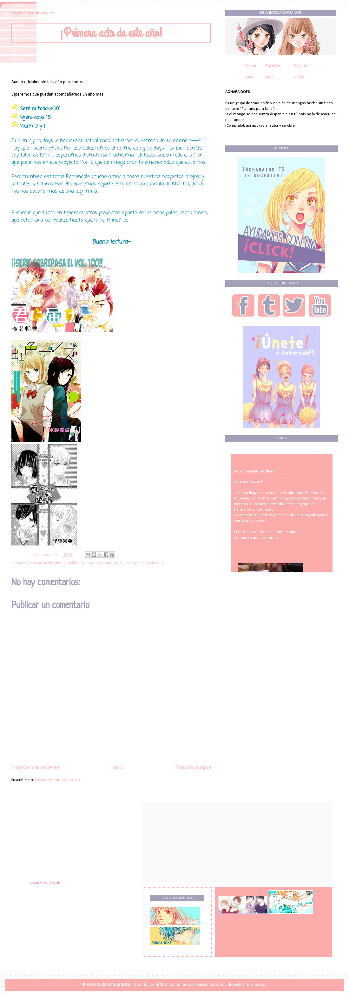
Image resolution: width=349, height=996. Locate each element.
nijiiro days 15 (152, 563)
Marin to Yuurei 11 (103, 563)
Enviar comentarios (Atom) (57, 780)
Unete (299, 77)
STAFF (269, 77)
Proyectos (273, 66)
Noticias (300, 66)
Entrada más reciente (35, 767)
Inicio (117, 767)
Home (251, 66)
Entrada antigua (193, 767)
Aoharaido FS (46, 555)
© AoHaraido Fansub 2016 (106, 984)
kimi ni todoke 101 (70, 563)
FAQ (249, 77)
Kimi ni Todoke (41, 563)
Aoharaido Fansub (45, 883)
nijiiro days (129, 563)
